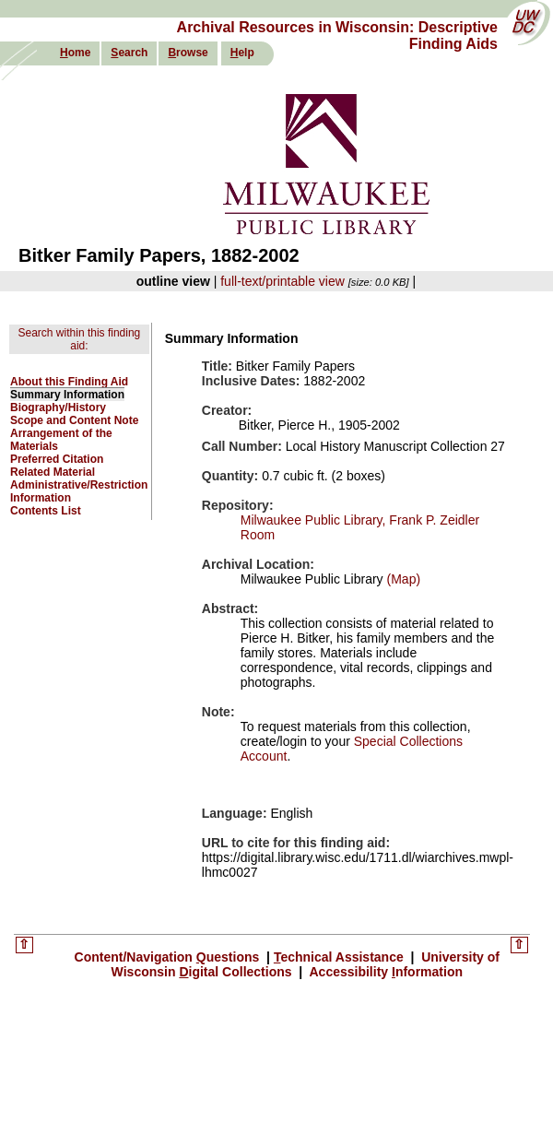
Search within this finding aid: (79, 339)
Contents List (45, 510)
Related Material (52, 472)
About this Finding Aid (69, 381)
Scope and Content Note (74, 420)
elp (242, 52)
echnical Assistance (340, 957)
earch (129, 52)
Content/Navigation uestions (169, 957)
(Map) (401, 579)
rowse (187, 52)
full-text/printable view (282, 281)
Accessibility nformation (384, 971)
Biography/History (58, 407)
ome (75, 52)
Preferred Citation (56, 459)
